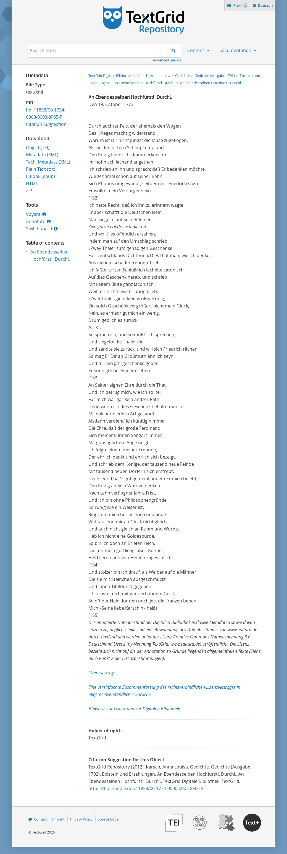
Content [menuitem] (196, 50)
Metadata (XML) (42, 155)
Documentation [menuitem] (235, 50)
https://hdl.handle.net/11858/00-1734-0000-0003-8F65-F (145, 788)
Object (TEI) (37, 147)
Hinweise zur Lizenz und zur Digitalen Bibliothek (134, 709)
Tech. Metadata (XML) (48, 162)
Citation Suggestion (46, 124)
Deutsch (265, 6)
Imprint (58, 819)
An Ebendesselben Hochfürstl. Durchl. (145, 82)
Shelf (240, 5)
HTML (32, 183)
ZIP (29, 191)
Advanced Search (167, 60)
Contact (40, 819)
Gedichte (183, 75)
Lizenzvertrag (101, 673)
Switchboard (39, 229)
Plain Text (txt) (40, 169)
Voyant (33, 214)
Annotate (35, 221)
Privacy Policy (81, 819)
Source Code (108, 819)
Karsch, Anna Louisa (154, 75)
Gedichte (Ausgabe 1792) (215, 75)
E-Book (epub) (40, 176)
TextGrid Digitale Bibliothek (110, 75)
